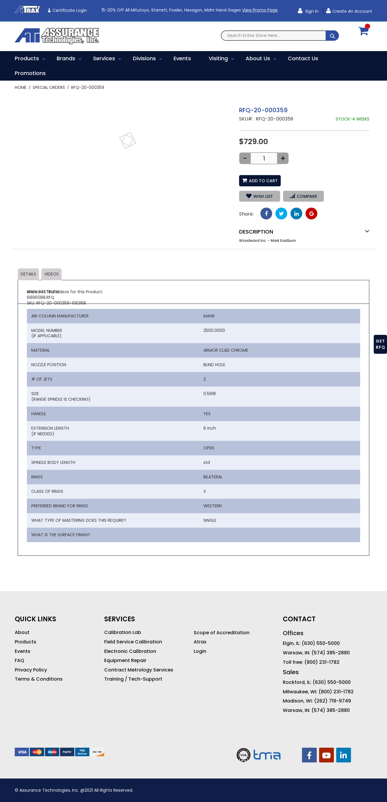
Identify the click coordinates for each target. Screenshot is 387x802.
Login (200, 651)
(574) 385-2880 (330, 653)
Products (25, 642)
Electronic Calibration (130, 651)
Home (21, 87)
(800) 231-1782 (321, 662)
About (22, 632)
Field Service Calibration (133, 642)
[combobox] (280, 35)
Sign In (311, 11)
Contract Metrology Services (138, 670)
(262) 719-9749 (332, 701)
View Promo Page (260, 10)
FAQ (19, 660)
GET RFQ (380, 344)
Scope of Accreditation (221, 633)
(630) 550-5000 (321, 643)
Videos (51, 274)
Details (28, 274)
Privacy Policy (31, 670)
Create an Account (352, 11)
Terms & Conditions (39, 679)
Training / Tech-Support (133, 679)
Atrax (200, 642)
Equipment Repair (125, 660)
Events (22, 651)
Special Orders (49, 87)
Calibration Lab (122, 632)
